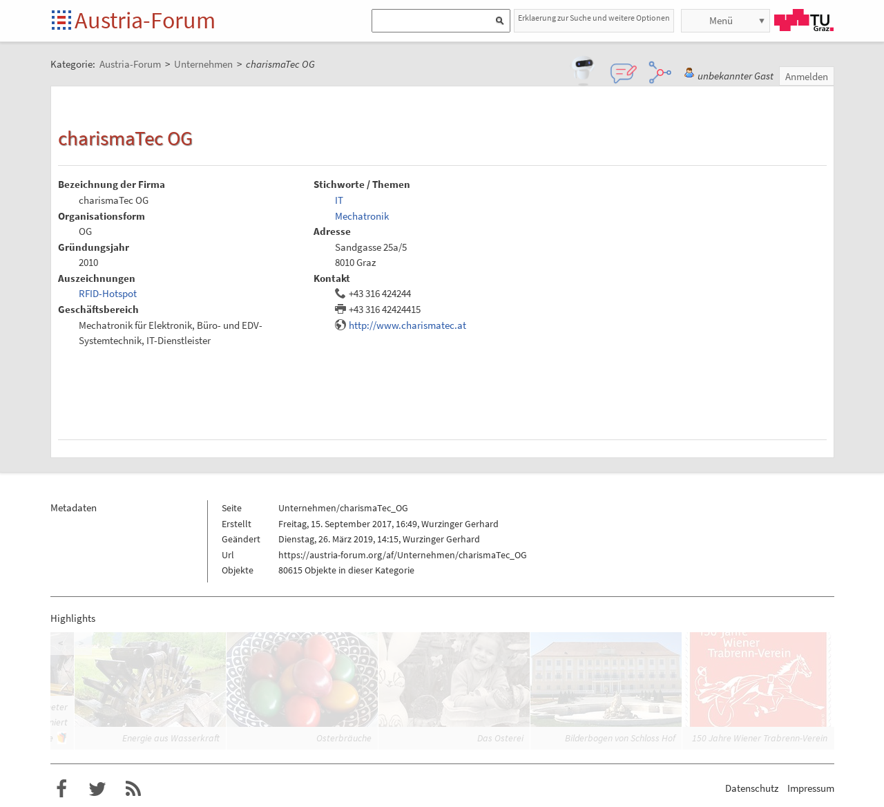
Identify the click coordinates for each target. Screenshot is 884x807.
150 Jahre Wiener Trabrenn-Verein (759, 738)
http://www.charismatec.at (407, 325)
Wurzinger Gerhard (460, 524)
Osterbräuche (344, 738)
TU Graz (804, 20)
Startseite (62, 21)
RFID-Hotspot (108, 293)
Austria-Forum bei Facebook (61, 789)
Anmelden (806, 76)
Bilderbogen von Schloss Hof (620, 738)
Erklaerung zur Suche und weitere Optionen (594, 17)
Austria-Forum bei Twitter (97, 789)
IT (339, 200)
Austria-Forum (145, 20)
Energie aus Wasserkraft (171, 738)
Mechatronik (362, 215)
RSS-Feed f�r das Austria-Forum (133, 789)
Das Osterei (500, 738)
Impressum (810, 788)
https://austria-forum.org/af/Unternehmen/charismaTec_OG (402, 555)
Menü (721, 20)
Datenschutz (751, 788)
